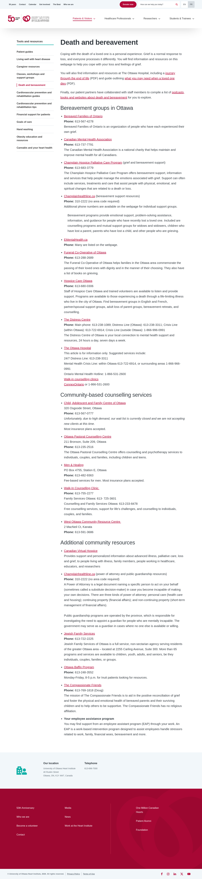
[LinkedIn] (175, 874)
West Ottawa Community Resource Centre (92, 521)
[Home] (29, 18)
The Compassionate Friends (82, 685)
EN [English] (184, 4)
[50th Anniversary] (32, 808)
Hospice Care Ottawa (78, 280)
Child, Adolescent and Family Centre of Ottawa (95, 403)
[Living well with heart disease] (35, 59)
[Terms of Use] (89, 873)
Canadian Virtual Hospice (81, 550)
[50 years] (12, 4)
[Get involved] (45, 4)
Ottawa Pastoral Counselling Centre (87, 436)
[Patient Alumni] (149, 821)
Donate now (128, 4)
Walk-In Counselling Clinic (81, 488)
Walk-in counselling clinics (81, 379)
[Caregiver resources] (35, 66)
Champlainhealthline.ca (79, 196)
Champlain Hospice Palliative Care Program (93, 162)
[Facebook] (162, 874)
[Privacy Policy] (73, 873)
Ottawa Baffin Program (79, 667)
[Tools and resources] (35, 41)
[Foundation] (149, 830)
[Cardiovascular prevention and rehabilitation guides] (35, 94)
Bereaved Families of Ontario (83, 116)
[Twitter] (181, 874)
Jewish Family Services (79, 633)
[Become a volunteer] (32, 825)
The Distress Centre (77, 319)
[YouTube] (188, 874)
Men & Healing (74, 465)
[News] (80, 816)
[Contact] (22, 4)
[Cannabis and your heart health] (35, 148)
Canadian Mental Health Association (88, 139)
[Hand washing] (35, 129)
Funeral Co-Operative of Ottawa (85, 252)
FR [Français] (191, 4)
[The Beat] (57, 4)
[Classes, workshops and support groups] (35, 75)
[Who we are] (68, 4)
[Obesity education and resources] (35, 138)
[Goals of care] (35, 122)
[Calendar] (32, 4)
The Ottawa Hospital (77, 348)
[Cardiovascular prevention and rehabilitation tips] (35, 105)
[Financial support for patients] (35, 114)
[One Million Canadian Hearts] (149, 810)
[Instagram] (168, 874)
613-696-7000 (90, 768)
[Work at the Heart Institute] (80, 825)
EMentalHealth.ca (76, 239)
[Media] (80, 808)
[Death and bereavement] (35, 85)
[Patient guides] (35, 52)
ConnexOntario (74, 384)
